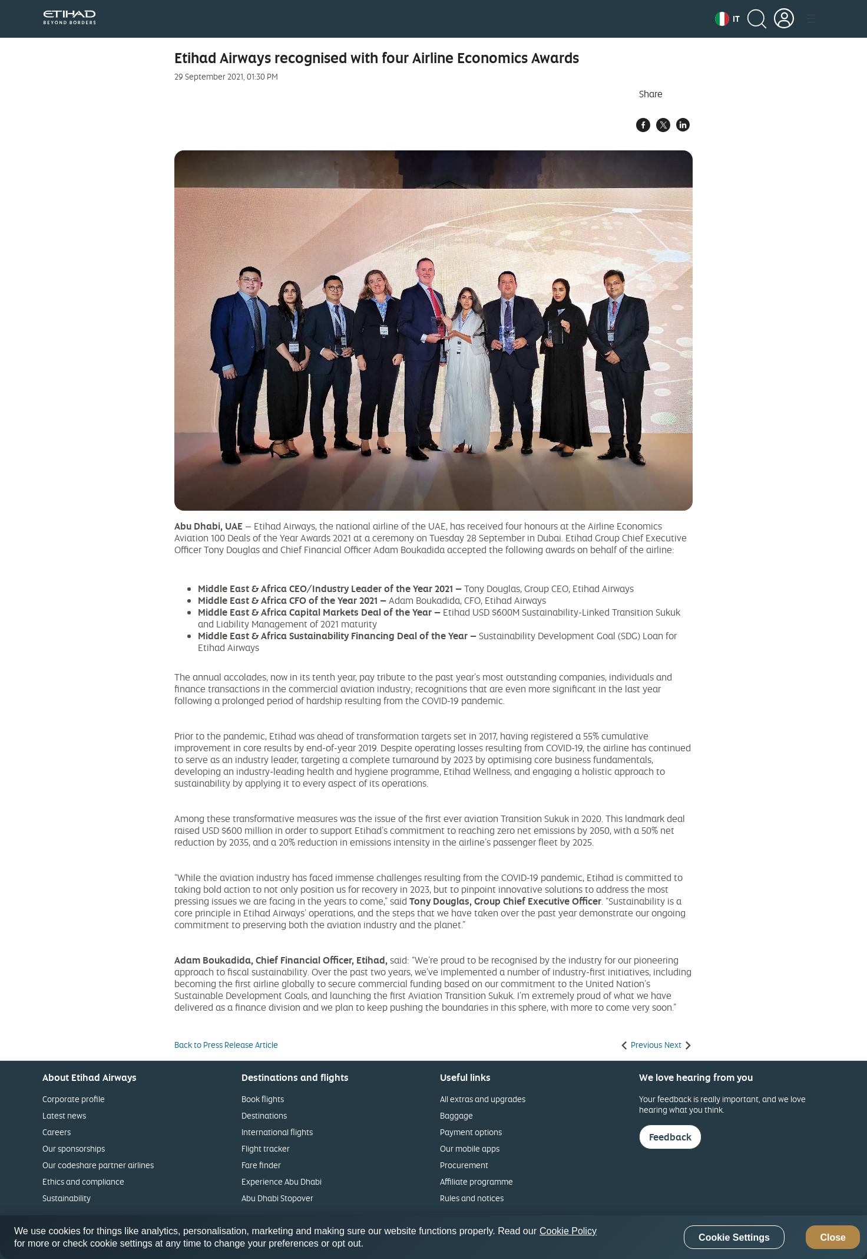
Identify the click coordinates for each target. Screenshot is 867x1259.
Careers (56, 1132)
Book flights (262, 1098)
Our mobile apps (469, 1148)
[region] (433, 1237)
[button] (727, 19)
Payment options (471, 1132)
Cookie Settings (734, 1237)
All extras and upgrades (482, 1098)
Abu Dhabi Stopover (277, 1198)
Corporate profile (73, 1098)
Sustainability (66, 1198)
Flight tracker (265, 1148)
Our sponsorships (73, 1148)
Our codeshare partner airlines (98, 1165)
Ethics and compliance (83, 1181)
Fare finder (261, 1165)
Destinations (264, 1115)
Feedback (670, 1136)
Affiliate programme (476, 1181)
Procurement (464, 1165)
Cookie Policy (568, 1231)
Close (833, 1237)
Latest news (64, 1115)
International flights (277, 1132)
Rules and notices (472, 1198)
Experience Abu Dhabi (281, 1181)
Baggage (456, 1115)
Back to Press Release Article (226, 1045)
